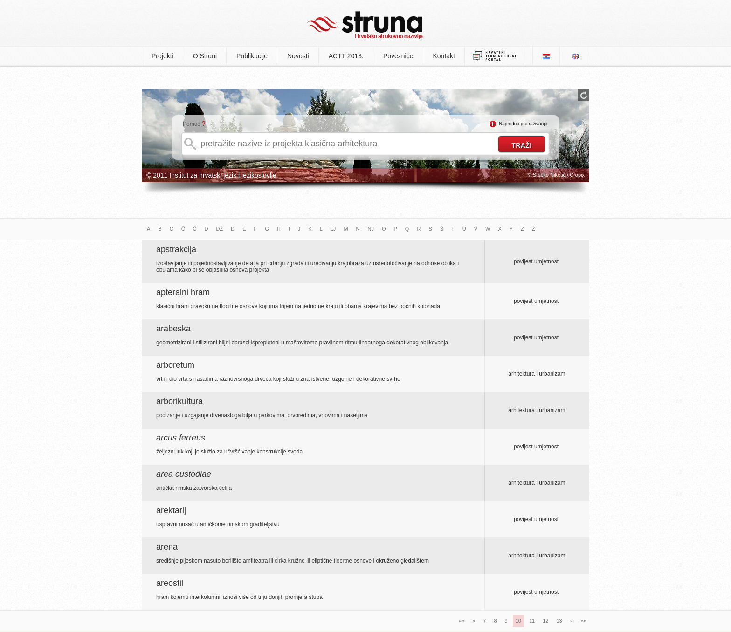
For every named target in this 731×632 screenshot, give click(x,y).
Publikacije (252, 56)
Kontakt (444, 56)
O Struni (205, 56)
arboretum (175, 365)
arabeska (173, 328)
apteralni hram (183, 292)
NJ (371, 229)
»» (583, 621)
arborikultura (179, 401)
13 (559, 621)
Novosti (298, 56)
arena (167, 546)
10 (518, 621)
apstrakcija (176, 249)
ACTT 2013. (346, 56)
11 (532, 621)
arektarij (171, 510)
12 (545, 621)
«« (461, 621)
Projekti (162, 56)
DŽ (219, 229)
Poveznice (398, 56)
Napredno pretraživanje (523, 123)
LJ (333, 229)
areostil (169, 583)
